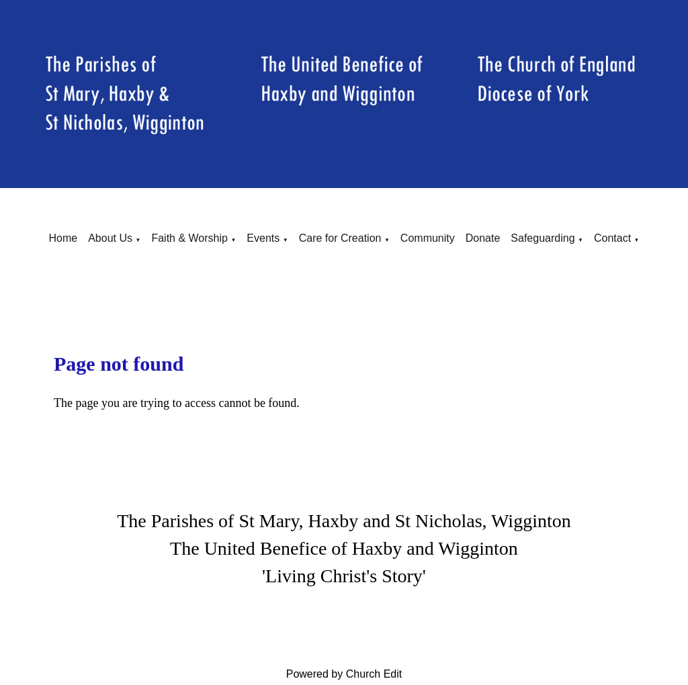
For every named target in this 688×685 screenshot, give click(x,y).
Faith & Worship (189, 238)
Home (62, 238)
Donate (483, 238)
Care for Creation (340, 238)
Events (263, 238)
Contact (612, 238)
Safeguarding (542, 238)
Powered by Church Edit (344, 674)
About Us (110, 238)
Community (427, 238)
